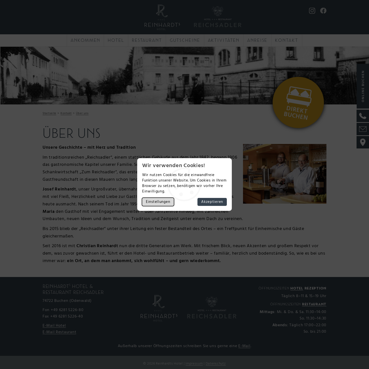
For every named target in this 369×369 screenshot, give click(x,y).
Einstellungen (158, 202)
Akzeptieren (212, 202)
